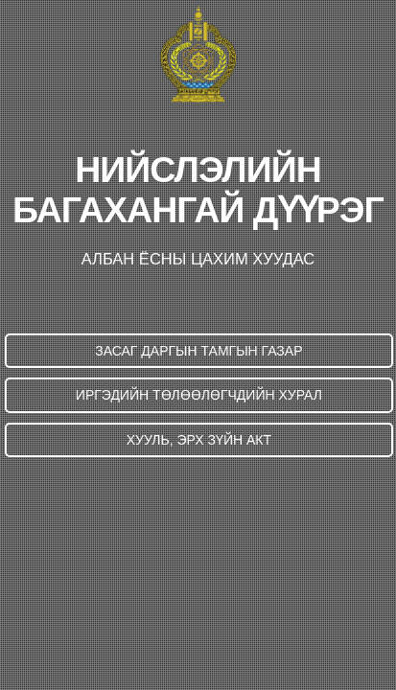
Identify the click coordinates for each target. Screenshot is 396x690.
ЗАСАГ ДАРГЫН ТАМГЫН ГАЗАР (198, 350)
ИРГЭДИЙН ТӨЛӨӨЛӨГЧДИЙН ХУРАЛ (199, 394)
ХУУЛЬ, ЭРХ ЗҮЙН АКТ (199, 440)
